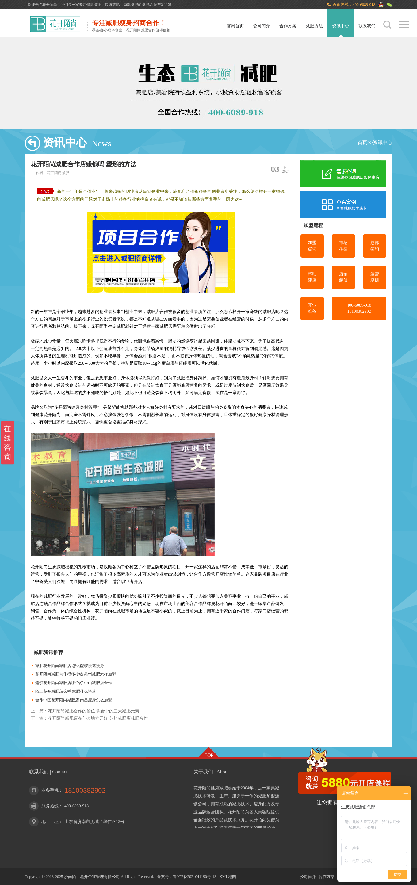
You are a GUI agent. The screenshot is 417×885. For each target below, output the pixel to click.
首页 (362, 142)
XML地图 (227, 876)
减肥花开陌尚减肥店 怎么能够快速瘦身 (69, 665)
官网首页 (235, 26)
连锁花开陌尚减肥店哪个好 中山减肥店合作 (73, 682)
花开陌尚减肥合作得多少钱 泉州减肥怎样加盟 (75, 674)
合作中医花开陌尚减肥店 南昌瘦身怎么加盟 (73, 700)
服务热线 (50, 806)
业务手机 (50, 790)
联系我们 (367, 26)
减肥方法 (314, 26)
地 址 (50, 821)
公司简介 (261, 26)
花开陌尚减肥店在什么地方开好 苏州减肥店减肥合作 (98, 718)
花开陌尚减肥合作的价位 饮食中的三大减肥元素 (93, 711)
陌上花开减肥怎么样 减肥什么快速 (65, 691)
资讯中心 (340, 26)
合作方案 (287, 26)
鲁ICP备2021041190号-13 (194, 876)
